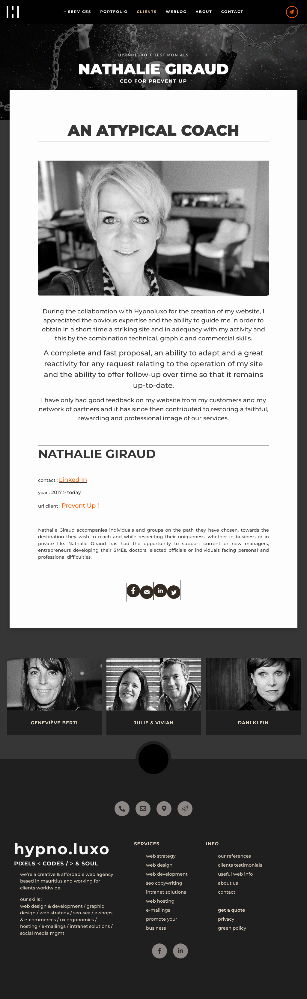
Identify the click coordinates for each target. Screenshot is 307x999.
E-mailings (54, 926)
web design (159, 865)
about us (228, 883)
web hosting (160, 901)
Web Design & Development (51, 906)
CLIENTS (152, 12)
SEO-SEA (82, 913)
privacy (226, 919)
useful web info (235, 874)
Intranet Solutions (90, 926)
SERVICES (84, 12)
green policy (232, 928)
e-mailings (158, 910)
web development (167, 874)
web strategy (161, 856)
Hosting (28, 926)
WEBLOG (181, 12)
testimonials (171, 61)
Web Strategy (54, 913)
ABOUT (209, 12)
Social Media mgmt (42, 933)
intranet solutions (166, 892)
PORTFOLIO (119, 12)
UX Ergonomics (77, 919)
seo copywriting (164, 883)
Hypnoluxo (133, 61)
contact (226, 892)
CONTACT (237, 12)
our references (234, 856)
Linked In (73, 480)
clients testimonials (240, 865)
